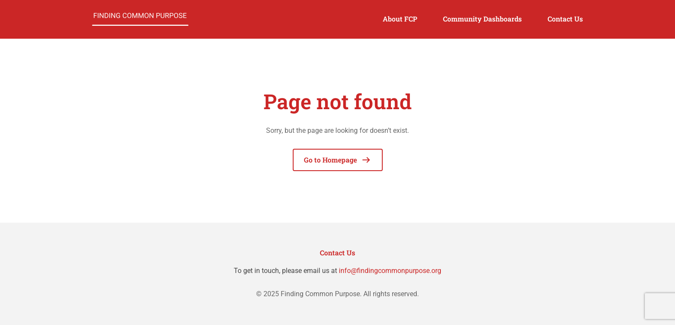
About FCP (400, 18)
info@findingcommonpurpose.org (390, 271)
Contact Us (565, 18)
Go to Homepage (338, 160)
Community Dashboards (482, 18)
